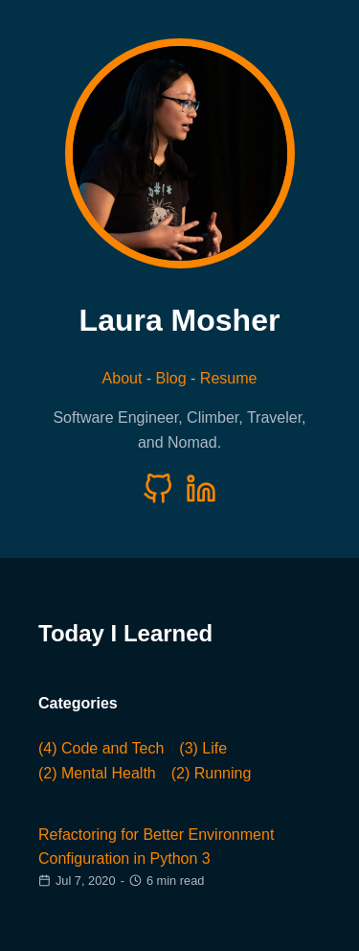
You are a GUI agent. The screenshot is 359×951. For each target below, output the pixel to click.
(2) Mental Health (97, 773)
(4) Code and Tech (101, 748)
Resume (229, 378)
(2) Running (211, 773)
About (122, 378)
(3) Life (203, 748)
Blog (171, 378)
